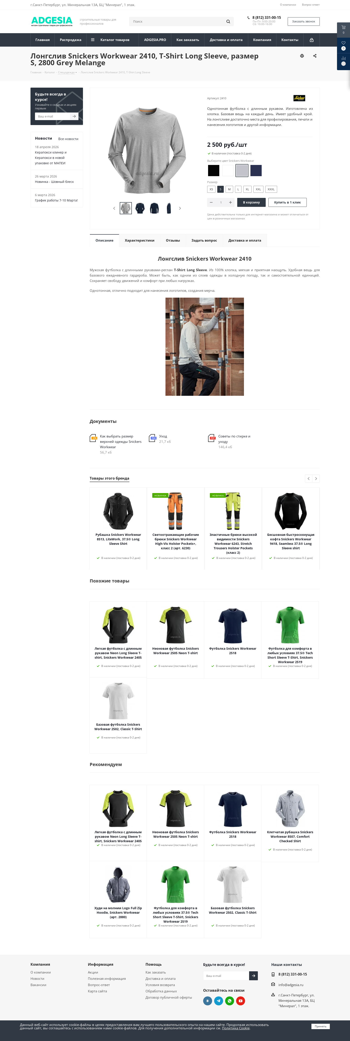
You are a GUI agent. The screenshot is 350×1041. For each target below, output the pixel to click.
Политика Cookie (236, 1028)
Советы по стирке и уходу (234, 439)
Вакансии (38, 985)
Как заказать (156, 972)
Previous (114, 208)
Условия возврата (160, 985)
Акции (93, 972)
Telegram (218, 1000)
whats (229, 1000)
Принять (320, 1026)
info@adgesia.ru (290, 985)
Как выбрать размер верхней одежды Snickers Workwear (120, 441)
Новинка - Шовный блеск (54, 182)
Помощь (154, 964)
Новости (37, 978)
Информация (100, 964)
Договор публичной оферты (169, 997)
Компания (40, 964)
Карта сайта (97, 991)
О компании (40, 972)
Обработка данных (161, 991)
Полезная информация (107, 978)
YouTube (240, 1000)
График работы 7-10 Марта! (56, 200)
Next (180, 208)
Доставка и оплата (161, 978)
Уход (163, 436)
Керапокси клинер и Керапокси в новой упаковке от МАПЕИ (51, 157)
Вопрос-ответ (99, 985)
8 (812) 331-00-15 (266, 17)
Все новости (68, 138)
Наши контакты (286, 964)
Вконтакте (207, 1000)
